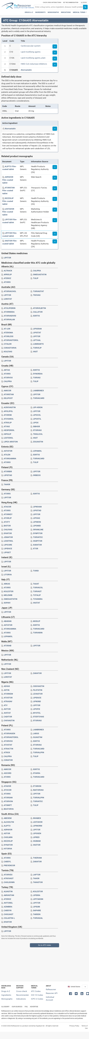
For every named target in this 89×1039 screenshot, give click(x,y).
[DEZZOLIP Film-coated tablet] (8, 201)
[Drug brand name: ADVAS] (7, 686)
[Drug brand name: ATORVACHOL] (10, 291)
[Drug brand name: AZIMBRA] (8, 907)
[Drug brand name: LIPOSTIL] (37, 419)
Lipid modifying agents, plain (33, 58)
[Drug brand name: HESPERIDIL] (9, 430)
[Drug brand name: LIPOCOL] (37, 415)
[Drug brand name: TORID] (36, 571)
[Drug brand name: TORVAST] (37, 591)
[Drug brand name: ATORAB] (7, 645)
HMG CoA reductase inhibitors (34, 64)
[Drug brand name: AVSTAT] (7, 713)
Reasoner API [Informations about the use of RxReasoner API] (52, 993)
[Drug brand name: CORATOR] (8, 760)
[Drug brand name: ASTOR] (7, 833)
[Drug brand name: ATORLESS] (8, 336)
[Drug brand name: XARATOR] (37, 545)
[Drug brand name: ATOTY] (7, 522)
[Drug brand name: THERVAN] (37, 858)
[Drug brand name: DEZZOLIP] (8, 841)
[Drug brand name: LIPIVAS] (36, 518)
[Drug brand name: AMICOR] (7, 390)
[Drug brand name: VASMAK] (37, 841)
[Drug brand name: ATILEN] (7, 455)
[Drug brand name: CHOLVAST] (8, 914)
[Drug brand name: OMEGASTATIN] (39, 274)
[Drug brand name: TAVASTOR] (38, 882)
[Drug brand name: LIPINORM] (37, 826)
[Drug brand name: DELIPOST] (8, 398)
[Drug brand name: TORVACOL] (38, 587)
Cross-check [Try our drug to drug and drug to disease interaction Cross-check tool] (21, 991)
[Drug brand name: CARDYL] (7, 861)
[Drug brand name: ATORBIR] (8, 471)
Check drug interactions (52, 2)
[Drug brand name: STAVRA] (36, 773)
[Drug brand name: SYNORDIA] (37, 374)
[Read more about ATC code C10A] (54, 58)
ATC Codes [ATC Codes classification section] (36, 991)
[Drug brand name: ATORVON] (8, 801)
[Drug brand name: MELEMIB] (8, 595)
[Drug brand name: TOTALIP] (37, 595)
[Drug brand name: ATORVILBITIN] (39, 308)
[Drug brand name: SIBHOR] (36, 426)
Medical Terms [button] (79, 12)
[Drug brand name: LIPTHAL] (37, 340)
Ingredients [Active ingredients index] (40, 12)
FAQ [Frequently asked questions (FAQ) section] (26, 1007)
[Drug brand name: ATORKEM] (8, 694)
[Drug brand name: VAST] (35, 351)
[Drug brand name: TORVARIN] (37, 633)
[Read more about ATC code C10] (54, 52)
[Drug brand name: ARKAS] (7, 584)
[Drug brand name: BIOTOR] (7, 526)
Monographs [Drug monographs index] (53, 12)
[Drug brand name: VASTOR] (36, 845)
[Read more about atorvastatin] (54, 129)
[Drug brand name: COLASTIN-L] (9, 918)
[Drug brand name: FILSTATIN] (37, 690)
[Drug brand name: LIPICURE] (8, 545)
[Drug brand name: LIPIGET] (7, 552)
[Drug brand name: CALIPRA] (37, 270)
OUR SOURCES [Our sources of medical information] (17, 1007)
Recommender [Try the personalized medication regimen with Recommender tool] (22, 995)
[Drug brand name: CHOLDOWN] (9, 882)
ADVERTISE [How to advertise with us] (34, 1007)
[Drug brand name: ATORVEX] (8, 875)
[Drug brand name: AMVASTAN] (9, 895)
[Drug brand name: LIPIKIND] (37, 701)
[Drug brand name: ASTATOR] (8, 451)
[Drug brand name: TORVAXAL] (38, 918)
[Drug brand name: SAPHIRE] (37, 910)
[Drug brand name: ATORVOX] (8, 377)
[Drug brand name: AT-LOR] (7, 329)
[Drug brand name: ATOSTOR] (8, 698)
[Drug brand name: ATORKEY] (8, 514)
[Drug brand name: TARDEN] (36, 914)
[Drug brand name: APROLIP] (8, 274)
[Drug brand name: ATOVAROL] (9, 419)
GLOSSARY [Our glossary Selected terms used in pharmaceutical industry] (5, 1007)
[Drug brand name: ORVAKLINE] (38, 529)
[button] (71, 993)
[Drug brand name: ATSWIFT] (8, 805)
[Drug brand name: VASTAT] (36, 603)
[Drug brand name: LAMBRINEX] (38, 390)
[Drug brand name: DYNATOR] (8, 845)
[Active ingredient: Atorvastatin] (10, 128)
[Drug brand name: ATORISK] (8, 415)
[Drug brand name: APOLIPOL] (8, 411)
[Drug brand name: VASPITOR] (37, 541)
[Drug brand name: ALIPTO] (7, 826)
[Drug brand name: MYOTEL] (37, 713)
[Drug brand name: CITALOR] (8, 344)
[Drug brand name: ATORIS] (7, 282)
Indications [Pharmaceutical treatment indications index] (66, 12)
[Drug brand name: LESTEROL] (8, 438)
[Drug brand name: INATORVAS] (38, 790)
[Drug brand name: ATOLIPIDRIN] (9, 308)
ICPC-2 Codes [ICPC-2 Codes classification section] (37, 999)
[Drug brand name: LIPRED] (36, 837)
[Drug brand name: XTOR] (35, 548)
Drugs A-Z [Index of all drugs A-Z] (5, 991)
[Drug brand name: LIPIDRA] (36, 895)
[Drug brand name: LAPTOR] (36, 875)
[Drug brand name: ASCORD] (7, 773)
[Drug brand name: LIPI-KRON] (37, 407)
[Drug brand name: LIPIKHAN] (37, 507)
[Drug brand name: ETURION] (37, 786)
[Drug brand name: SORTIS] (36, 316)
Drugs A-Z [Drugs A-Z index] (29, 12)
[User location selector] (85, 987)
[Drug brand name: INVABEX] (37, 818)
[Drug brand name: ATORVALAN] (9, 319)
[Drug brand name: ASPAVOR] (8, 829)
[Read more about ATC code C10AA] (54, 65)
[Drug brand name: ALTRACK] (8, 270)
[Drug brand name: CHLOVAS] (8, 529)
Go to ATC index (44, 945)
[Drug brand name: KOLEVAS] (8, 351)
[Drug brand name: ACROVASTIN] (10, 407)
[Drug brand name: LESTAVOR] (37, 822)
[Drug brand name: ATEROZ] (7, 278)
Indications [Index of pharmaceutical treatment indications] (21, 999)
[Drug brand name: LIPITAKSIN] (38, 899)
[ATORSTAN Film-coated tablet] (8, 191)
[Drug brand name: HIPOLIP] (7, 434)
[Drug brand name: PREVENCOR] (9, 865)
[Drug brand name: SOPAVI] (7, 603)
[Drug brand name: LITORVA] (8, 574)
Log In (84, 2)
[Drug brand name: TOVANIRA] (37, 599)
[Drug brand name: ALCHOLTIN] (9, 822)
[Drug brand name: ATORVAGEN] (9, 733)
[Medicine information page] (54, 167)
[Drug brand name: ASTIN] (6, 690)
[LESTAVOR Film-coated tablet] (8, 212)
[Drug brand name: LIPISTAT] (37, 332)
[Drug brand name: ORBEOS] (37, 475)
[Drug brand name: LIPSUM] (36, 907)
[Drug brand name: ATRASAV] (8, 701)
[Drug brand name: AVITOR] (7, 709)
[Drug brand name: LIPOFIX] (36, 709)
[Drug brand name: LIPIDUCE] (8, 548)
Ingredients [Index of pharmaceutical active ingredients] (6, 995)
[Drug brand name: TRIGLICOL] (38, 434)
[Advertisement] (43, 963)
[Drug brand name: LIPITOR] (7, 258)
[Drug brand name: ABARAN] (7, 621)
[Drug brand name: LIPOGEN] (37, 833)
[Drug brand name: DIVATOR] (8, 533)
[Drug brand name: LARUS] (36, 733)
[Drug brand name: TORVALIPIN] (38, 752)
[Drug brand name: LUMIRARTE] (38, 344)
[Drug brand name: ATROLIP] (8, 422)
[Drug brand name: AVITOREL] (8, 903)
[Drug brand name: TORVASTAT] (38, 291)
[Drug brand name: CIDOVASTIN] (38, 686)
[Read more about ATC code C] (54, 46)
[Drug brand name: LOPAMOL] (37, 451)
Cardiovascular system (31, 46)
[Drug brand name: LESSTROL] (8, 541)
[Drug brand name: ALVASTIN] (8, 891)
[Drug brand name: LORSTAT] (8, 299)
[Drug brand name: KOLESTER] (8, 591)
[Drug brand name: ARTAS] (7, 370)
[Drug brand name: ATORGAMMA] (10, 458)
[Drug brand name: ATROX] (7, 752)
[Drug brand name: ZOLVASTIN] (38, 442)
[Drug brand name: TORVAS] (36, 377)
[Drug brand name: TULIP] (35, 278)
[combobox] (58, 7)
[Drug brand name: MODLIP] (36, 621)
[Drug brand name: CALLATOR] (38, 312)
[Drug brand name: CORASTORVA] (10, 348)
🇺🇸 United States (74, 987)
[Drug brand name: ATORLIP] (8, 518)
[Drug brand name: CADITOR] (8, 717)
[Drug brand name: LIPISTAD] (8, 475)
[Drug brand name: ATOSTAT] (8, 745)
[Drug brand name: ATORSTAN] (9, 394)
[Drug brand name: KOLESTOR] (38, 891)
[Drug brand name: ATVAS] (7, 426)
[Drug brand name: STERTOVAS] (38, 717)
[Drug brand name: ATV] (5, 705)
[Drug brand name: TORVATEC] (38, 537)
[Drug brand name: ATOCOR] (7, 790)
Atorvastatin (26, 70)
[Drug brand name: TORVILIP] (37, 348)
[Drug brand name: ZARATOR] (37, 673)
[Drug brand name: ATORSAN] (8, 797)
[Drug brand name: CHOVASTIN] (9, 720)
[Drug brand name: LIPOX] (35, 422)
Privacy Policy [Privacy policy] (74, 1026)
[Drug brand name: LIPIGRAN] (37, 329)
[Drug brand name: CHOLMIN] (8, 837)
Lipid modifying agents (31, 52)
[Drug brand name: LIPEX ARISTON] (11, 442)
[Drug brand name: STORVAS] (37, 430)
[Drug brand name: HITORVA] (8, 848)
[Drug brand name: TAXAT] (36, 584)
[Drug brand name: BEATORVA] (9, 809)
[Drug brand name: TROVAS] (36, 295)
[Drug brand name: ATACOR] (7, 507)
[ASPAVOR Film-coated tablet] (7, 180)
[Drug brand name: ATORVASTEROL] (11, 340)
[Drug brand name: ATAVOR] (7, 786)
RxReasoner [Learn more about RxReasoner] (51, 989)
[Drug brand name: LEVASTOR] (38, 694)
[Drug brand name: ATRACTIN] (8, 749)
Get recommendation (70, 2)
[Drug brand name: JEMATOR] (8, 537)
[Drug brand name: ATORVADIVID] (10, 316)
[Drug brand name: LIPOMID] (37, 526)
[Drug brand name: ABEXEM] (8, 818)
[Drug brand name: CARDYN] (7, 910)
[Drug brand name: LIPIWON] (37, 522)
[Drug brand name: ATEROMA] (8, 332)
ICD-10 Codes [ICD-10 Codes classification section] (37, 995)
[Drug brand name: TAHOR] (7, 484)
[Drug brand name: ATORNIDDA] (9, 312)
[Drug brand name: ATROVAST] (9, 878)
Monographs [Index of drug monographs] (6, 999)
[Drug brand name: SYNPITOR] (37, 533)
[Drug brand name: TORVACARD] (38, 398)
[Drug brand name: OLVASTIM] (37, 737)
